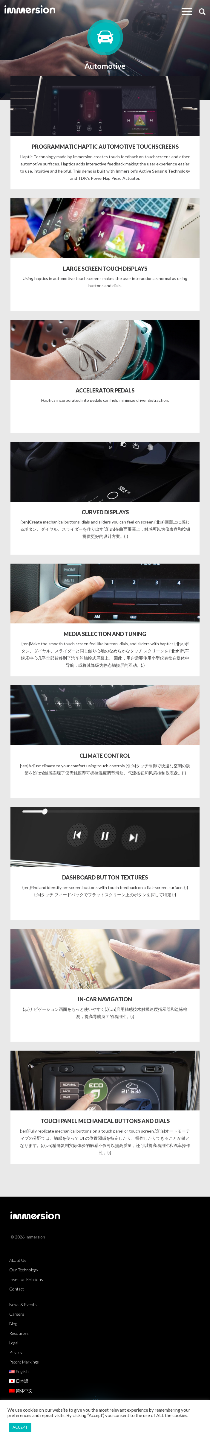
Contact (16, 1288)
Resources (19, 1333)
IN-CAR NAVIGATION (105, 999)
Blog (13, 1323)
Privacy (15, 1352)
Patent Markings (24, 1361)
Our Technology (23, 1269)
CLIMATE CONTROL (105, 755)
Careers (16, 1314)
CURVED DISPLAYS (105, 512)
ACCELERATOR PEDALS (105, 390)
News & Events (23, 1304)
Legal (13, 1342)
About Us (17, 1260)
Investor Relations (26, 1279)
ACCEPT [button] (20, 1427)
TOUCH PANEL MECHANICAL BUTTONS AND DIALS (105, 1121)
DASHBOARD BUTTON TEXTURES (105, 877)
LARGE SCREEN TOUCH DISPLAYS (105, 268)
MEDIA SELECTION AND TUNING (105, 634)
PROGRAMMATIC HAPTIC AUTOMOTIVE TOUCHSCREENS (105, 146)
